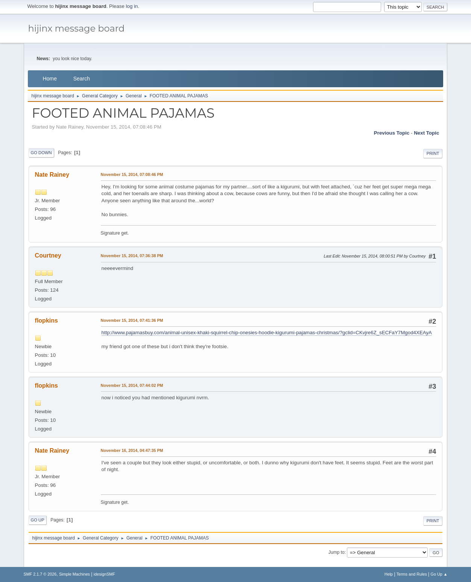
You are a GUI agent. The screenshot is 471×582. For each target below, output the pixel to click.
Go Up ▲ (439, 574)
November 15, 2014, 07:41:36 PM (132, 320)
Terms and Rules (412, 574)
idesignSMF (104, 574)
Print (433, 153)
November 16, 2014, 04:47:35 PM (132, 450)
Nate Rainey (52, 174)
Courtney (48, 255)
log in (132, 6)
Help (388, 574)
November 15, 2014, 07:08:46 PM (132, 174)
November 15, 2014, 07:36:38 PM (132, 255)
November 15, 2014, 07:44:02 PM (132, 385)
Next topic (426, 133)
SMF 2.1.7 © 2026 (40, 574)
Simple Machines (74, 574)
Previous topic (392, 133)
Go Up (37, 520)
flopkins (46, 320)
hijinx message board (76, 28)
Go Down (41, 152)
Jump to (336, 552)
